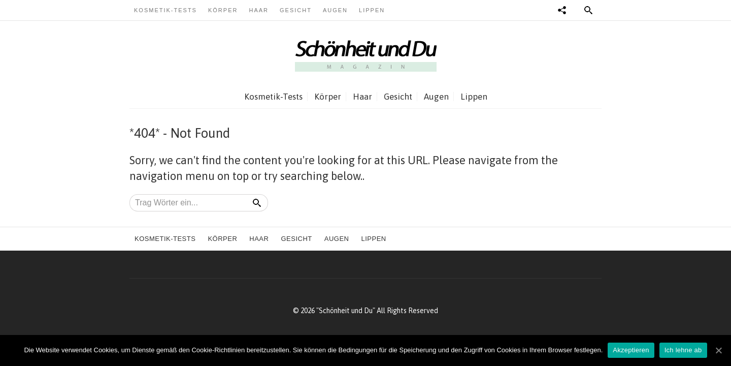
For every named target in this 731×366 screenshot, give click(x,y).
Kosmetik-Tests (165, 10)
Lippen (372, 10)
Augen (335, 10)
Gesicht (296, 10)
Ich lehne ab (683, 350)
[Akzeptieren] (718, 350)
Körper (223, 10)
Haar (259, 10)
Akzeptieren (631, 350)
